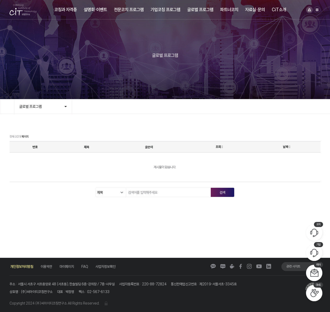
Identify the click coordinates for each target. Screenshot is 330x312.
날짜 (286, 147)
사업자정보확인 (106, 266)
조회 (219, 147)
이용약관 (46, 266)
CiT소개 (279, 9)
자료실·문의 (255, 9)
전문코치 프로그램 (129, 9)
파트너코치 (229, 9)
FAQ (84, 266)
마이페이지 (67, 266)
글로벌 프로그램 (200, 9)
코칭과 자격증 (65, 9)
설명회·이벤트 (95, 9)
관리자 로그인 (106, 303)
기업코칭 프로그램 (165, 9)
